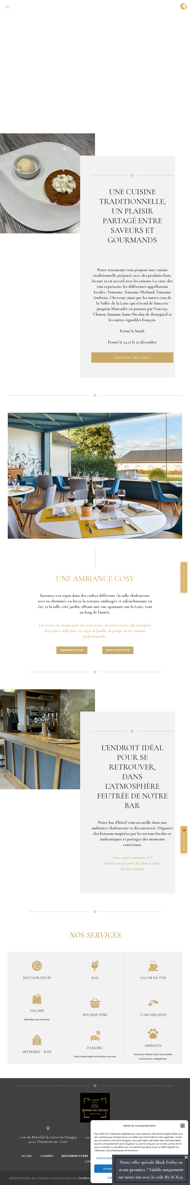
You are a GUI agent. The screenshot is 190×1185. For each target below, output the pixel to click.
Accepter (108, 1168)
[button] (182, 1126)
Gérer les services (106, 1157)
